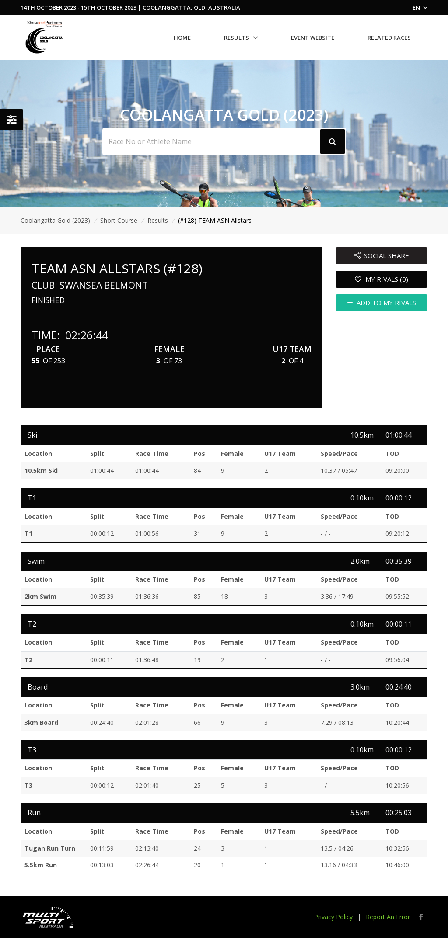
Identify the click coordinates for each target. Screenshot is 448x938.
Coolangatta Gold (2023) (55, 220)
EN (420, 7)
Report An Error (388, 917)
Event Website (312, 37)
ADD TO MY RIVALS (381, 302)
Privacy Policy (333, 917)
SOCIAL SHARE (382, 255)
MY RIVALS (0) (381, 279)
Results (236, 37)
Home (182, 37)
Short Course (118, 220)
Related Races (389, 37)
